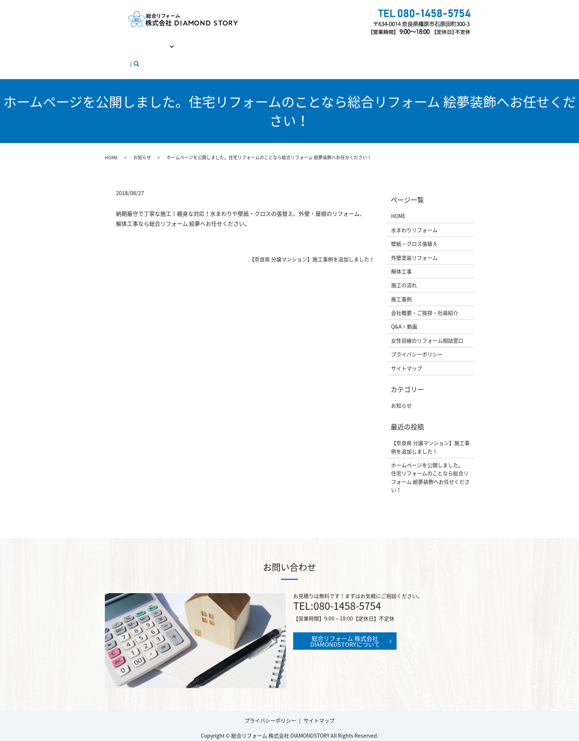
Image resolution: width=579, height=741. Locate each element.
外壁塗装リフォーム (414, 243)
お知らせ (142, 143)
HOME (117, 41)
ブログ (200, 53)
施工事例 (264, 41)
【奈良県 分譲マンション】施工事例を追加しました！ (311, 245)
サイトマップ (406, 354)
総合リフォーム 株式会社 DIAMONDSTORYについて (345, 626)
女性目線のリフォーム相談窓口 (146, 53)
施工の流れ (230, 41)
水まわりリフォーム (414, 216)
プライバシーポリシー (417, 340)
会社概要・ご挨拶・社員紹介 (318, 41)
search (222, 53)
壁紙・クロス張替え (414, 229)
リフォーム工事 (153, 41)
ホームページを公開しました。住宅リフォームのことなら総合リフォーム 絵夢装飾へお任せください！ (430, 463)
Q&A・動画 (375, 41)
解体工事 (196, 41)
